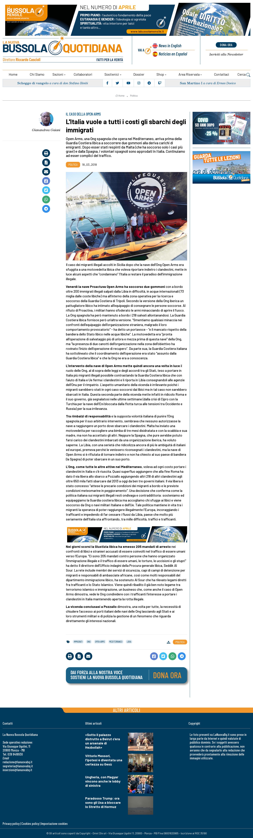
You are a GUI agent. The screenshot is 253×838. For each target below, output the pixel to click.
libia (129, 641)
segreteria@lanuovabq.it (18, 766)
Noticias (173, 53)
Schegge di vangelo (33, 82)
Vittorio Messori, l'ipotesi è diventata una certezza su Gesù (103, 760)
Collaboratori (83, 74)
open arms (100, 641)
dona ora (226, 45)
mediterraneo (115, 641)
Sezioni (58, 74)
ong (89, 641)
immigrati (78, 641)
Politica (134, 95)
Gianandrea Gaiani (46, 129)
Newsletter (226, 54)
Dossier (138, 74)
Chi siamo (37, 74)
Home (13, 74)
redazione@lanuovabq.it (17, 762)
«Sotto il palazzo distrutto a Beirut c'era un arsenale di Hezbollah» (102, 741)
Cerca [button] (243, 74)
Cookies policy (30, 823)
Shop (160, 74)
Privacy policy (11, 823)
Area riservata (189, 74)
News (170, 45)
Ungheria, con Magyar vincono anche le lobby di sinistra (103, 781)
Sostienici (112, 74)
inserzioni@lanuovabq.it (17, 770)
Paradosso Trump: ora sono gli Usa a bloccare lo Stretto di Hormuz (103, 802)
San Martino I (191, 82)
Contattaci (221, 74)
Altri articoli (126, 710)
